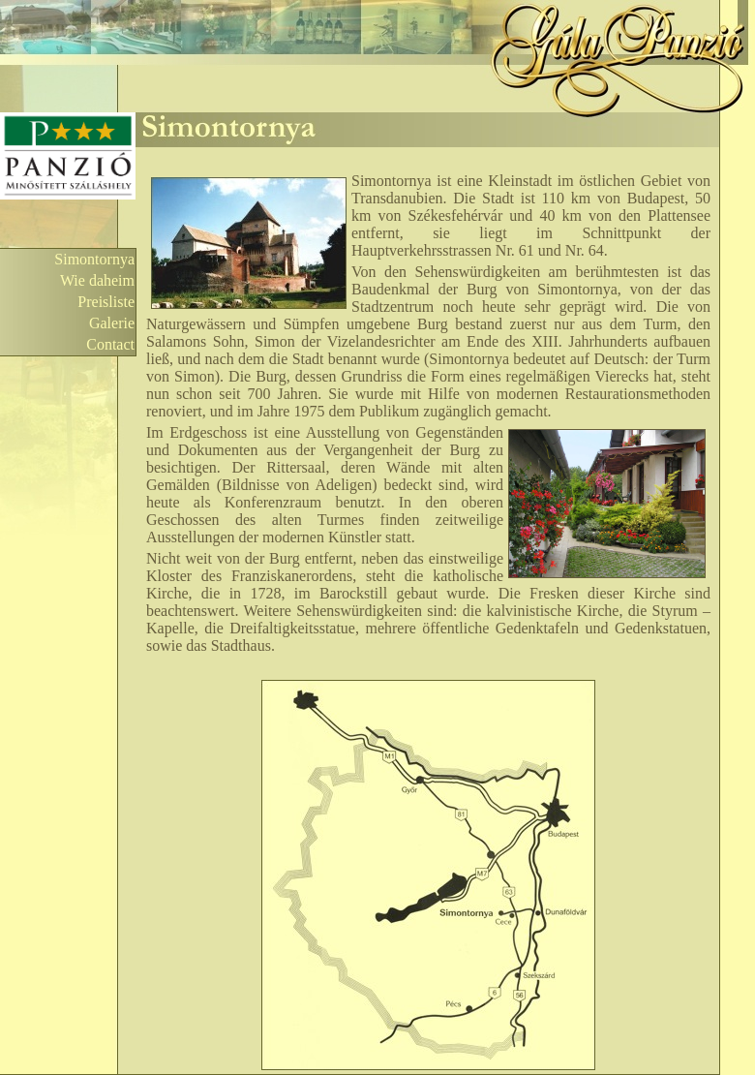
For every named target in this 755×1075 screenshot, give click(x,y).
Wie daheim (97, 280)
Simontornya (94, 259)
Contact (110, 344)
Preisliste (106, 301)
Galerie (112, 323)
